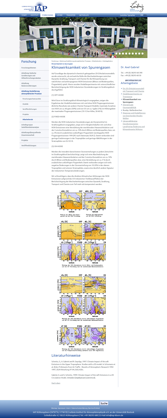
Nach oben (56, 383)
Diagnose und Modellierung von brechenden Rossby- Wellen (134, 116)
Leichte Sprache (127, 15)
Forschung (55, 61)
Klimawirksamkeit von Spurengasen (62, 64)
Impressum (61, 408)
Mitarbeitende (96, 61)
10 (143, 54)
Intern (68, 408)
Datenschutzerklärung (79, 408)
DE (142, 15)
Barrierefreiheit (94, 408)
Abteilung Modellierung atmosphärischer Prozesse (74, 61)
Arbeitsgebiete (107, 61)
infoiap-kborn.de (114, 415)
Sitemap (54, 408)
